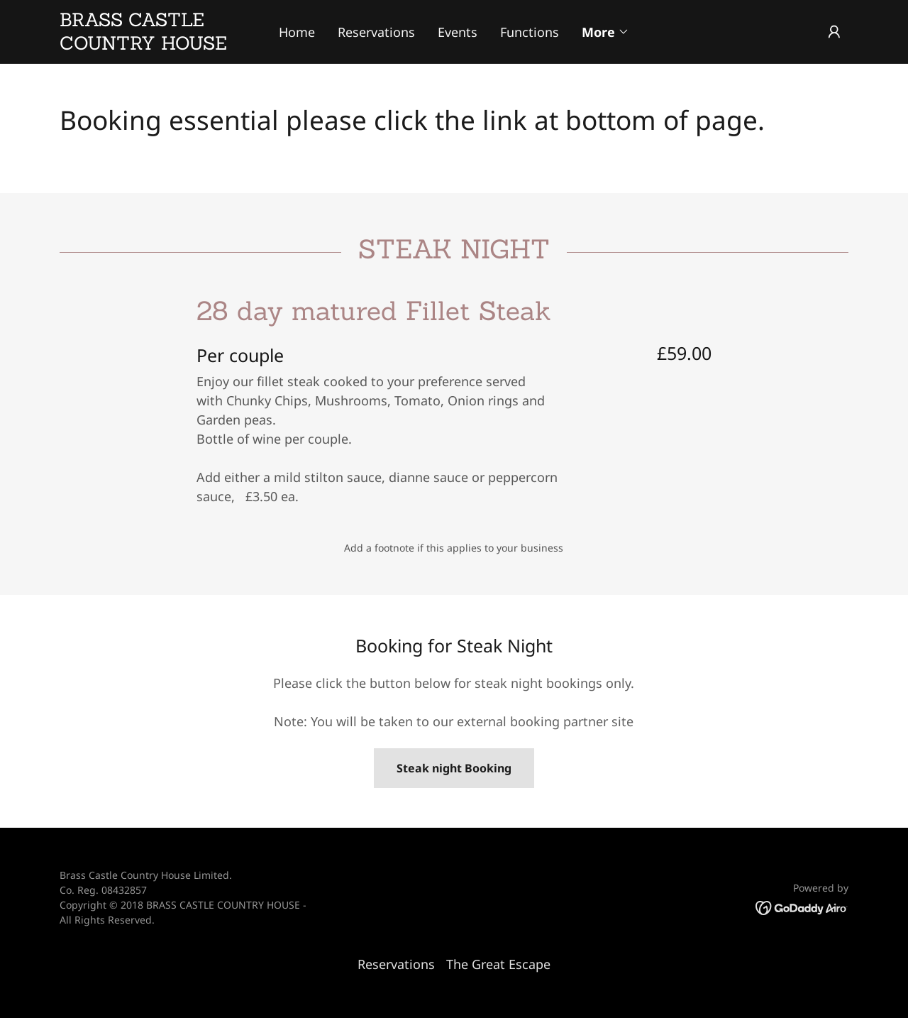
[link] (158, 44)
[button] (605, 31)
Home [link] (297, 31)
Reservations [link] (376, 31)
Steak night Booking (454, 768)
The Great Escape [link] (498, 964)
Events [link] (457, 31)
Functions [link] (529, 31)
